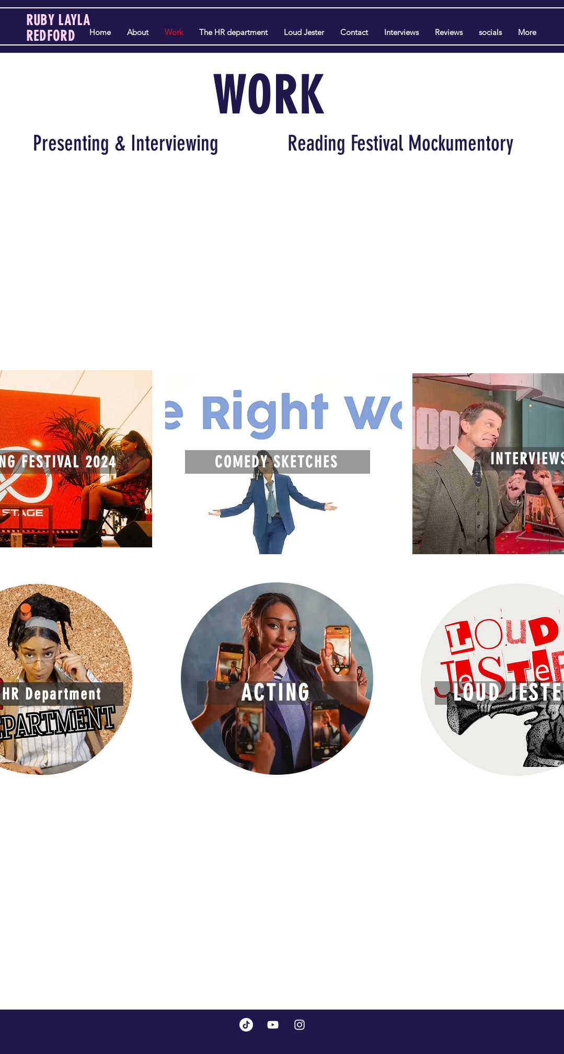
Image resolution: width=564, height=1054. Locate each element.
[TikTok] (246, 1025)
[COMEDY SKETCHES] (277, 462)
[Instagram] (299, 1025)
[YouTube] (273, 1025)
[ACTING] (277, 693)
